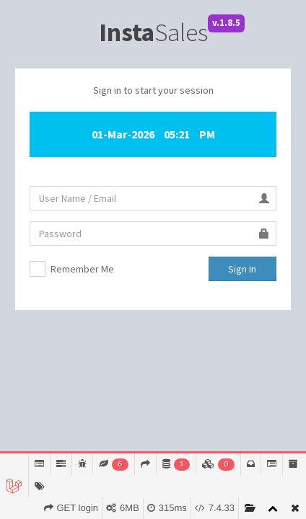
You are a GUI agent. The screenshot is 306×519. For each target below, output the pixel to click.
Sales (153, 32)
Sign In (242, 268)
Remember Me (82, 268)
